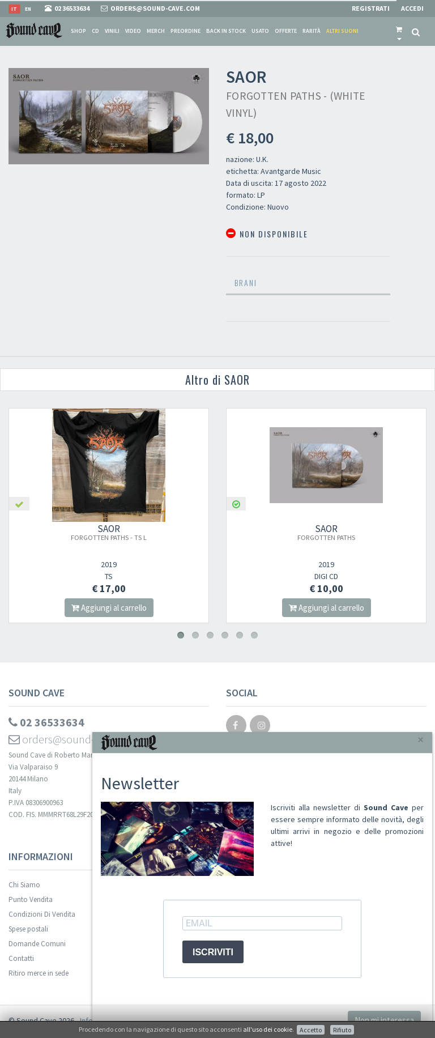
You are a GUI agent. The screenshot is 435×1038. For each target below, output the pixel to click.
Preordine (185, 31)
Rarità (311, 31)
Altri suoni (342, 31)
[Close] (420, 740)
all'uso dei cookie (267, 1029)
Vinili (112, 31)
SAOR (110, 532)
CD (95, 31)
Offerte (286, 31)
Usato (260, 31)
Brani (245, 282)
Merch (156, 31)
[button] (399, 31)
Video (133, 31)
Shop (78, 31)
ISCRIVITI (213, 952)
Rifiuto (342, 1030)
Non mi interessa (384, 1020)
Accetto (311, 1030)
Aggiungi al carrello (110, 607)
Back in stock (226, 31)
